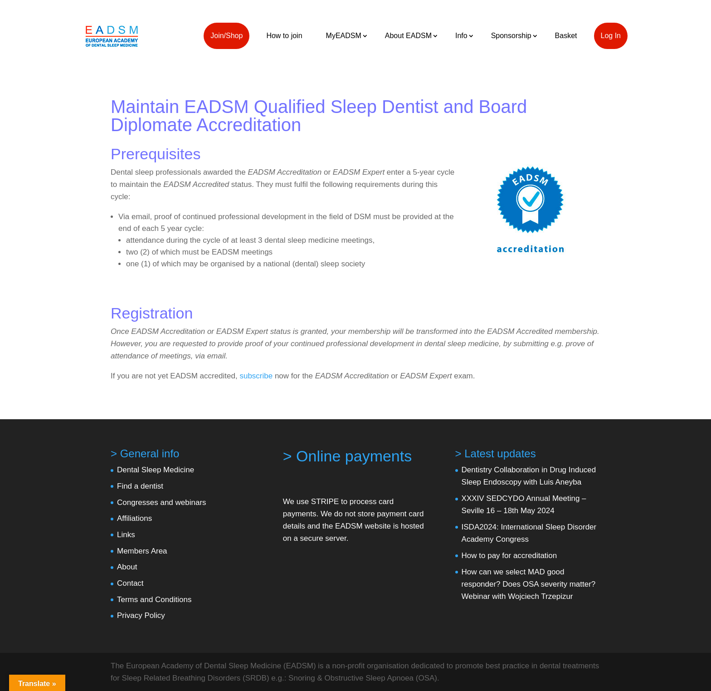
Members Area (142, 551)
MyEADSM (343, 35)
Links (126, 534)
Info (461, 35)
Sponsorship (511, 35)
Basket (566, 35)
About (127, 567)
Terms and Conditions (154, 599)
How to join (284, 35)
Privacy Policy (141, 615)
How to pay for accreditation (509, 555)
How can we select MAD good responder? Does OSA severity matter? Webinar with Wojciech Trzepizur (529, 584)
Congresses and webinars (161, 502)
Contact (130, 583)
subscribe (256, 376)
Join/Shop (226, 35)
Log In (611, 35)
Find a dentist (140, 486)
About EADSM (408, 35)
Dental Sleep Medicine (155, 470)
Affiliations (134, 518)
